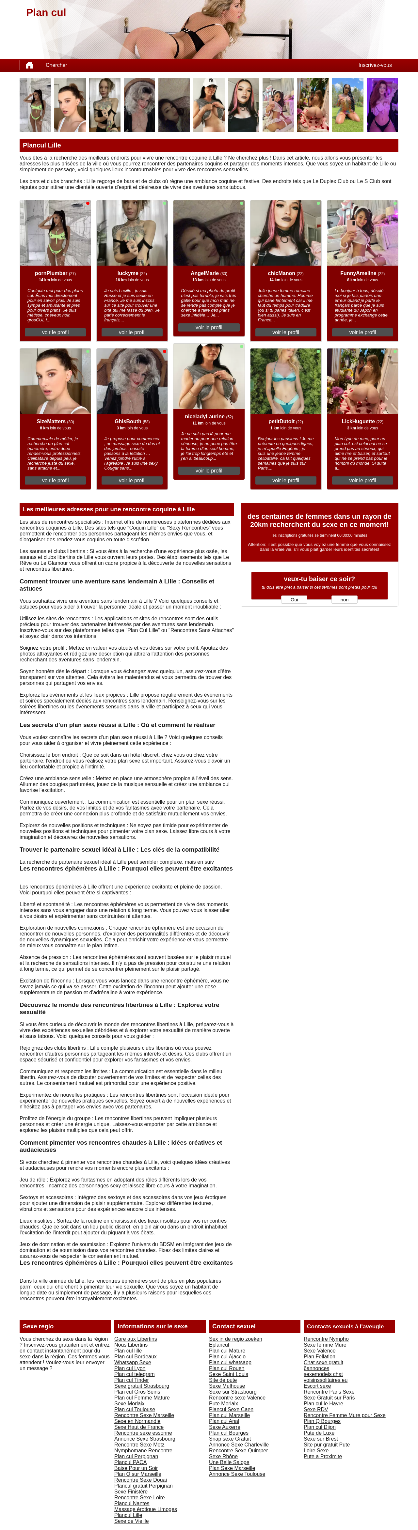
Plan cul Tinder (131, 1380)
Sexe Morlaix (129, 1403)
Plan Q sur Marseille (137, 1474)
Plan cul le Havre (323, 1403)
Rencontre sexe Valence (237, 1397)
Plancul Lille (128, 1515)
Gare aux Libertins (135, 1339)
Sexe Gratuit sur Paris (329, 1397)
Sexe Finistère (131, 1491)
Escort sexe (317, 1386)
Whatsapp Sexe (132, 1362)
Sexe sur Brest (321, 1439)
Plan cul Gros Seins (137, 1392)
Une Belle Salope (229, 1462)
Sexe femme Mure (325, 1345)
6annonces (316, 1368)
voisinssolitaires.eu (325, 1380)
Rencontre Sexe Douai (140, 1480)
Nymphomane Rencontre (143, 1450)
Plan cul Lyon (129, 1368)
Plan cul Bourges (229, 1433)
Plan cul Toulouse (134, 1409)
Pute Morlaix (223, 1403)
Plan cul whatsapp (230, 1362)
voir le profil (55, 332)
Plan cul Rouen (227, 1368)
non (344, 599)
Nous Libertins (131, 1345)
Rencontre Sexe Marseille (144, 1415)
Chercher (56, 65)
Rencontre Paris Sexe (329, 1392)
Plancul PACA (130, 1462)
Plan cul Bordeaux (135, 1356)
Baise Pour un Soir (136, 1468)
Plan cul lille (128, 1350)
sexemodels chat (323, 1374)
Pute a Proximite (323, 1456)
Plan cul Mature (227, 1350)
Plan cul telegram (134, 1374)
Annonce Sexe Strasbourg (144, 1439)
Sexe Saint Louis (228, 1374)
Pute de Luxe (319, 1433)
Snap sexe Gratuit (230, 1439)
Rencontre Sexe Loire (139, 1497)
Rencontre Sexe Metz (139, 1444)
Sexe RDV (316, 1409)
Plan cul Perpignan (136, 1456)
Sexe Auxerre (224, 1427)
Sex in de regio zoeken (235, 1339)
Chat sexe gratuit (323, 1362)
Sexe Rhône (223, 1456)
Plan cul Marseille (229, 1415)
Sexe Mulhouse (227, 1386)
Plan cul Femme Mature (142, 1397)
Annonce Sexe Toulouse (237, 1474)
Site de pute (223, 1380)
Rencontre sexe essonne (143, 1433)
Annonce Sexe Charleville (239, 1444)
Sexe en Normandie (137, 1421)
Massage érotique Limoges (145, 1509)
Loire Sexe (316, 1450)
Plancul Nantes (132, 1503)
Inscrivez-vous (375, 65)
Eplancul (219, 1345)
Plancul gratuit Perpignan (143, 1486)
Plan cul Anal (224, 1421)
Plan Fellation (319, 1356)
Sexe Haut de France (139, 1427)
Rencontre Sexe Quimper (238, 1450)
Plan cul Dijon (320, 1427)
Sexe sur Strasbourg (233, 1392)
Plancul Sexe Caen (231, 1409)
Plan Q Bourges (322, 1421)
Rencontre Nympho (326, 1339)
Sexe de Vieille (131, 1521)
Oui (294, 599)
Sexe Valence (320, 1350)
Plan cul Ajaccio (227, 1356)
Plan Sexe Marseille (232, 1468)
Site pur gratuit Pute (327, 1444)
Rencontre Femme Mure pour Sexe (345, 1415)
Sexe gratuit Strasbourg (141, 1386)
